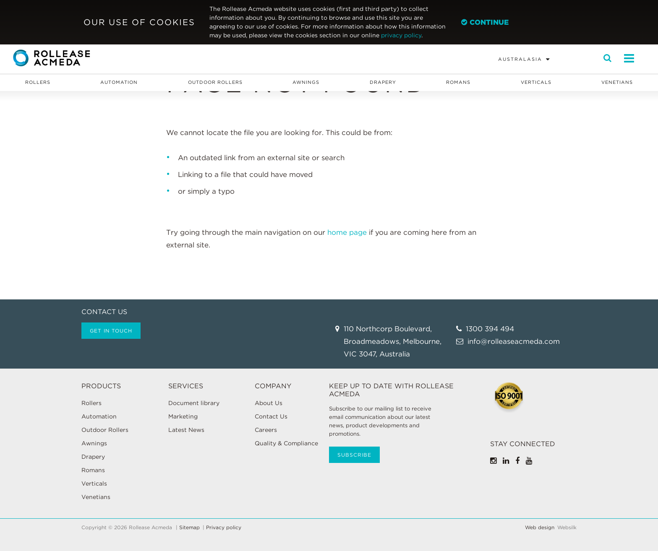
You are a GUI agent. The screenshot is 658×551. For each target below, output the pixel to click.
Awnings (305, 82)
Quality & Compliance (286, 443)
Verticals (536, 82)
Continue (485, 22)
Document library (193, 403)
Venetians (617, 82)
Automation (119, 82)
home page (347, 232)
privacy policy (401, 35)
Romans (458, 82)
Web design (539, 527)
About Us (268, 403)
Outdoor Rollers (215, 82)
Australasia (520, 59)
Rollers (37, 82)
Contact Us (271, 416)
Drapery (383, 82)
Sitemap (189, 527)
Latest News (186, 429)
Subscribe (354, 455)
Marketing (183, 416)
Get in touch (111, 330)
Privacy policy (223, 527)
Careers (266, 429)
